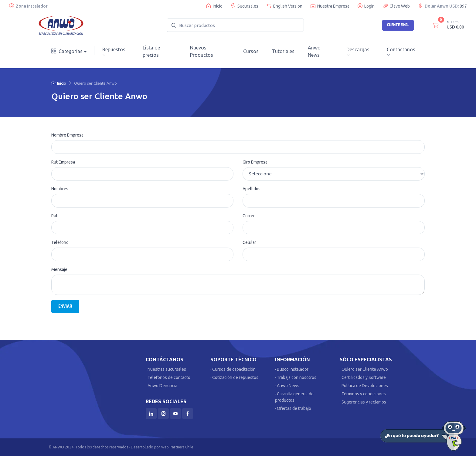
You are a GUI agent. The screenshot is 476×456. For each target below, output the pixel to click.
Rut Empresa (63, 162)
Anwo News (314, 51)
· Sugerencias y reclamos (363, 402)
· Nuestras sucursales (166, 369)
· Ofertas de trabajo (293, 408)
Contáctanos (401, 51)
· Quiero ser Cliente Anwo (364, 369)
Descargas (357, 51)
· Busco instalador (291, 369)
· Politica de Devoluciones (364, 385)
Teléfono (60, 242)
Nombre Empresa (67, 135)
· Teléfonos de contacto (168, 377)
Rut (54, 215)
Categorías (67, 51)
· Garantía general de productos (294, 397)
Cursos (251, 51)
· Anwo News (287, 385)
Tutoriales (283, 51)
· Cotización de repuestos (234, 377)
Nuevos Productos (201, 51)
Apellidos (251, 188)
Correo (249, 215)
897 (463, 6)
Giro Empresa (255, 162)
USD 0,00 (457, 24)
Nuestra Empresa (330, 5)
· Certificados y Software (363, 377)
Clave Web (396, 5)
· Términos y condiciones (363, 393)
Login (366, 5)
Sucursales (244, 5)
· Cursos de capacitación (233, 369)
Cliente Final (398, 25)
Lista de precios (151, 51)
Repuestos (113, 51)
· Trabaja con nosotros (295, 377)
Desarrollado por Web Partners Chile (162, 447)
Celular (249, 242)
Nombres (59, 188)
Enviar (65, 306)
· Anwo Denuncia (161, 385)
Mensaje (59, 269)
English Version (284, 5)
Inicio (214, 5)
